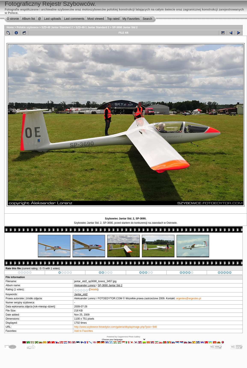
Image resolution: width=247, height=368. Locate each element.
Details (94, 289)
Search (147, 18)
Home (10, 27)
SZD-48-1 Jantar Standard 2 (92, 27)
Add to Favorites (83, 330)
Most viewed (95, 18)
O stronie (13, 18)
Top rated (113, 18)
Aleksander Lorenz (85, 285)
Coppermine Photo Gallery (129, 337)
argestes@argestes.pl (188, 298)
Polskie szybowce (28, 27)
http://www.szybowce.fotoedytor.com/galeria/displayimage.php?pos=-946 (115, 326)
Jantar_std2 (81, 294)
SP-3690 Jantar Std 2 (125, 27)
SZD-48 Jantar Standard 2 (57, 27)
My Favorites (131, 18)
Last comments (74, 18)
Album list (28, 18)
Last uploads (52, 18)
